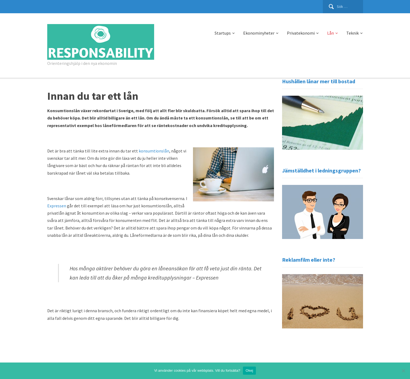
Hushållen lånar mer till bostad (318, 81)
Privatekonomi (301, 33)
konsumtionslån (154, 151)
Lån (330, 33)
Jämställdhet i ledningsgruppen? (321, 170)
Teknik (352, 33)
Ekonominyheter (259, 33)
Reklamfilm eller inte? (308, 259)
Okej (249, 370)
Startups (223, 33)
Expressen (56, 205)
